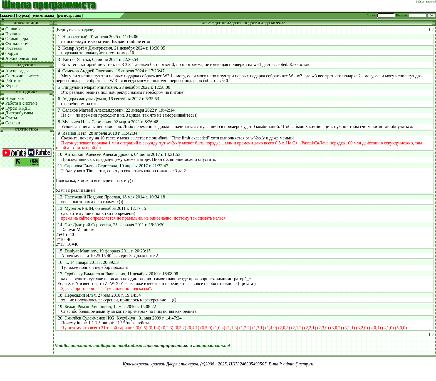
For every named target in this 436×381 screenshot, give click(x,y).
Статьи (11, 117)
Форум (11, 53)
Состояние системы (24, 75)
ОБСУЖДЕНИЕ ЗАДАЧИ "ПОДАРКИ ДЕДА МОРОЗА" (245, 23)
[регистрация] (70, 15)
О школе (13, 28)
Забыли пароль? (426, 1)
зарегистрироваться (166, 345)
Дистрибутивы (19, 112)
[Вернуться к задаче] (75, 29)
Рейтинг (13, 80)
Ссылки (12, 123)
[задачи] (7, 15)
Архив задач (17, 70)
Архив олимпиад (21, 58)
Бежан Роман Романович (88, 306)
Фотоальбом (17, 43)
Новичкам (14, 98)
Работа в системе (21, 103)
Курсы (11, 85)
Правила (13, 33)
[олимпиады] (43, 15)
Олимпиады (16, 38)
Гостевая (13, 48)
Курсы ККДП (18, 108)
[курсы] (23, 15)
